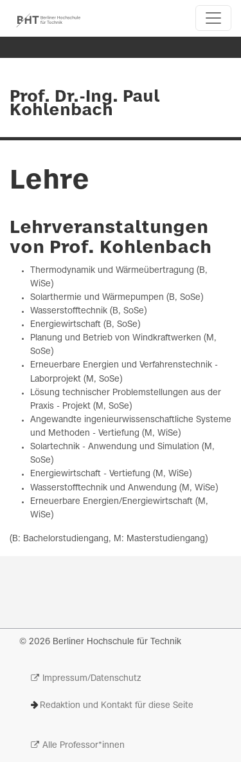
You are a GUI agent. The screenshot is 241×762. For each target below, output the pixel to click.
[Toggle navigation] (213, 18)
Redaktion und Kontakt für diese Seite (116, 706)
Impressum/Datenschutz (91, 678)
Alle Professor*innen (83, 745)
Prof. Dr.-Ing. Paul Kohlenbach (84, 103)
